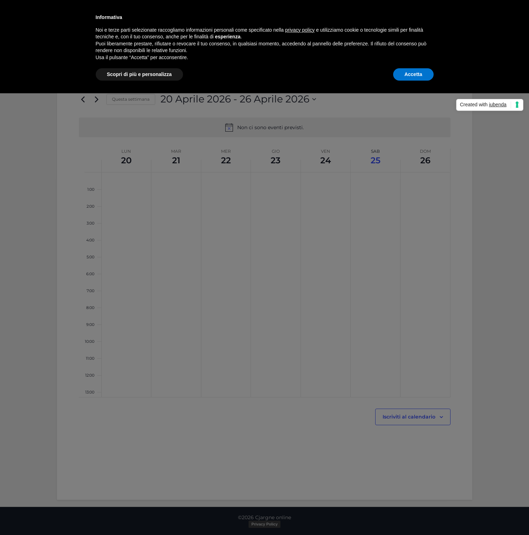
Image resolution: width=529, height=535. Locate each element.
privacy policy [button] (300, 30)
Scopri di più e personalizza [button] (139, 74)
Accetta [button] (413, 74)
